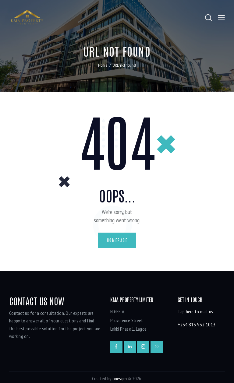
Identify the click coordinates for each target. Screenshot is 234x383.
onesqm (119, 379)
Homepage (117, 240)
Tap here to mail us (195, 312)
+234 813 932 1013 (196, 324)
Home (103, 65)
